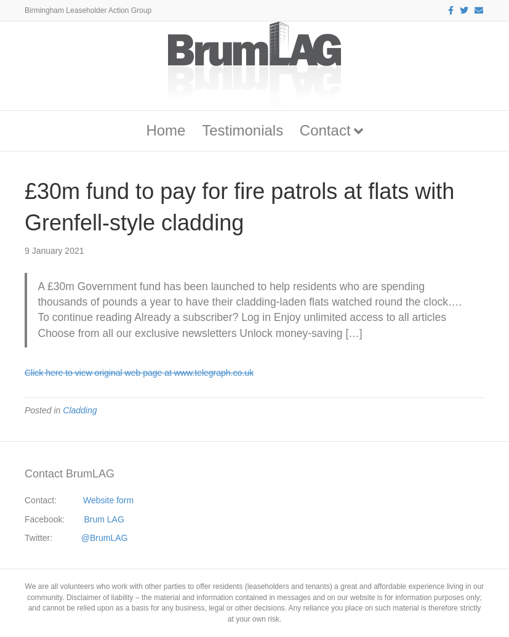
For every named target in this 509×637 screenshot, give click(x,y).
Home (165, 130)
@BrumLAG (104, 538)
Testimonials (242, 130)
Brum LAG (104, 519)
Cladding (80, 410)
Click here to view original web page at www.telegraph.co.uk (139, 373)
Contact (325, 130)
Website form (108, 500)
